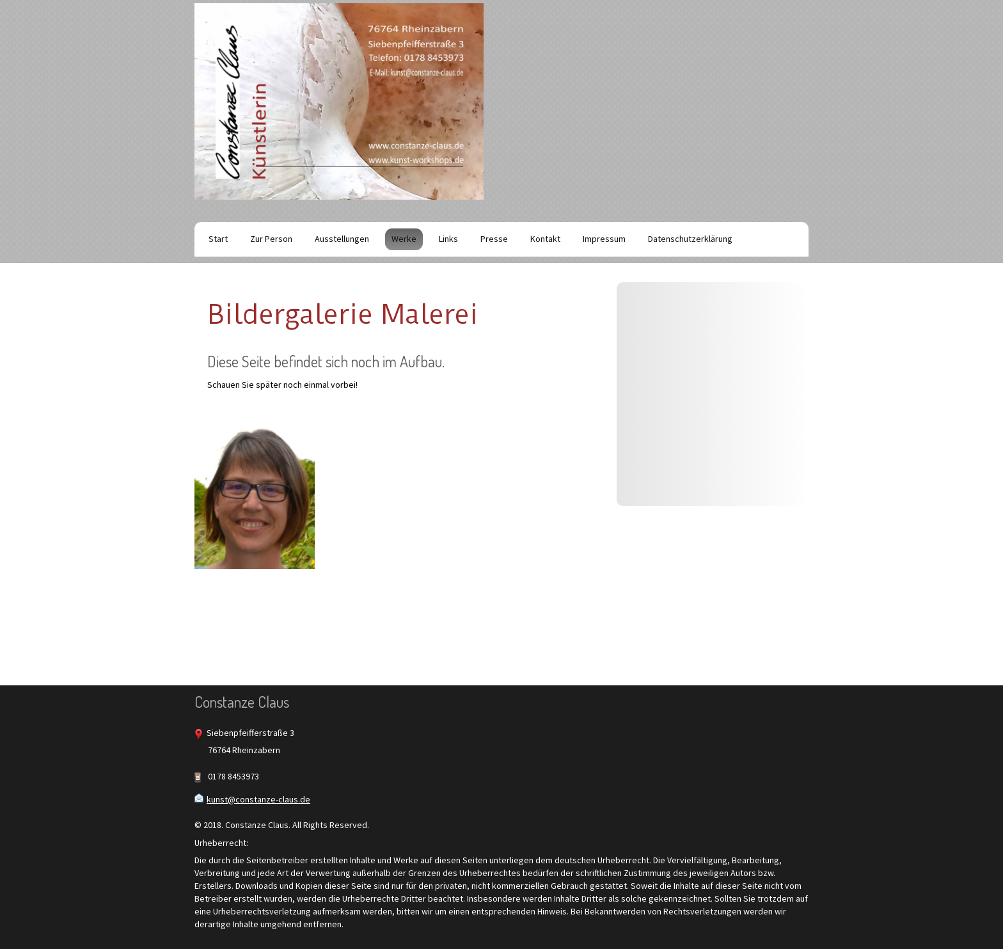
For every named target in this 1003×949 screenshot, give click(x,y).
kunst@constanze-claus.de (258, 799)
